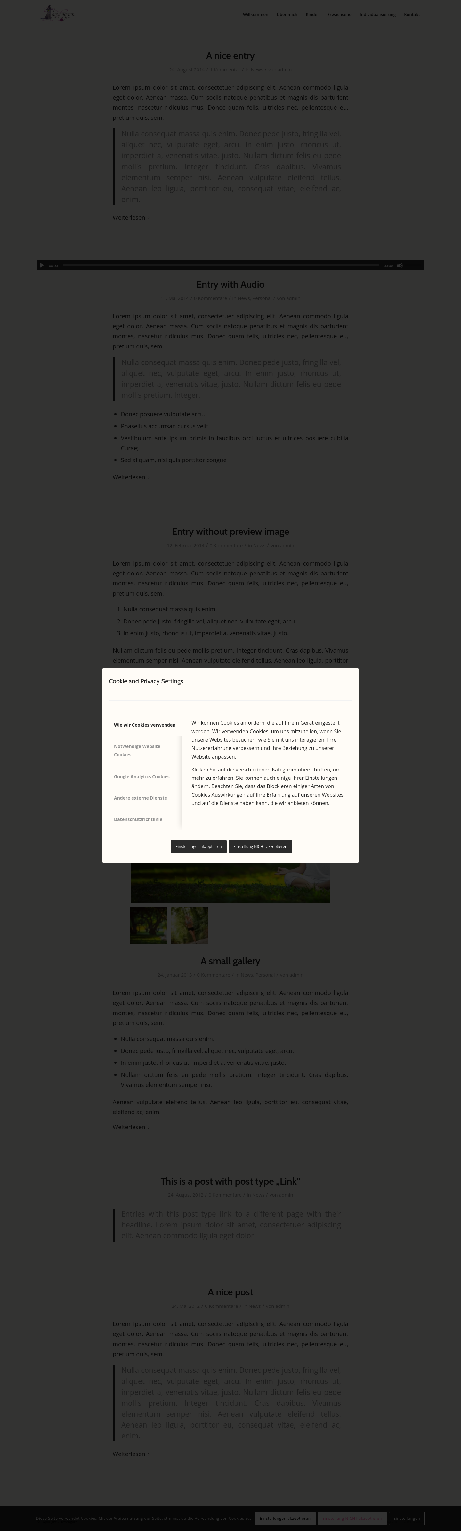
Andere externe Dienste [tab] (140, 798)
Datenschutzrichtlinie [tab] (138, 819)
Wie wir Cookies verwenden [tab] (144, 725)
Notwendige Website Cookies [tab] (137, 750)
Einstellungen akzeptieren (199, 846)
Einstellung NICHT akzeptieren (260, 846)
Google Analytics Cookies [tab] (142, 776)
